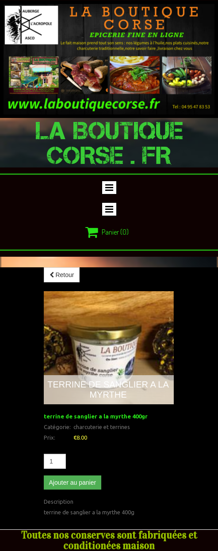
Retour (62, 274)
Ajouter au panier (72, 482)
